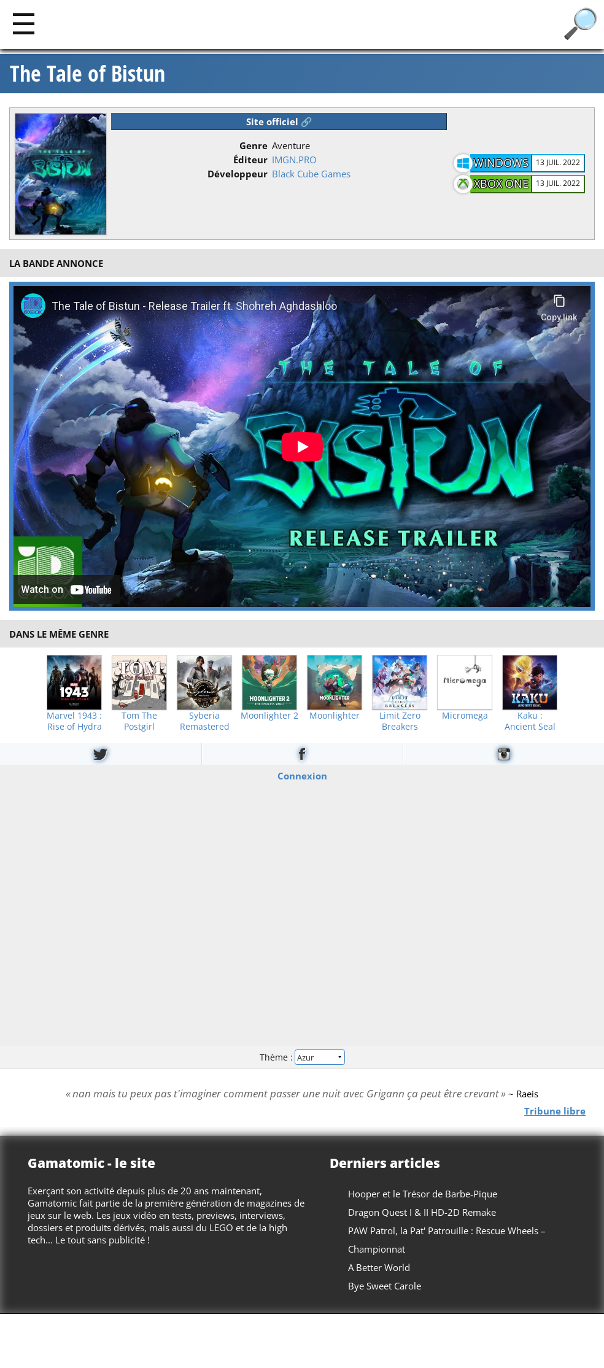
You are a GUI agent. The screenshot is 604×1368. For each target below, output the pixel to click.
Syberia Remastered (205, 721)
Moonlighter (334, 715)
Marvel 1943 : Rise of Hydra (74, 721)
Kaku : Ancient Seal (530, 721)
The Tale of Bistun (87, 74)
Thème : (302, 1057)
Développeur (237, 174)
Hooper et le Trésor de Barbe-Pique (422, 1194)
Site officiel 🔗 (279, 121)
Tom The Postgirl (139, 721)
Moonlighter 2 (269, 715)
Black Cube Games (311, 174)
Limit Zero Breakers (399, 721)
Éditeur (250, 159)
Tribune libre (555, 1111)
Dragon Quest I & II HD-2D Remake (422, 1212)
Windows (500, 162)
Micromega (465, 715)
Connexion (302, 776)
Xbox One (501, 183)
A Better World (379, 1267)
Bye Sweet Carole (384, 1286)
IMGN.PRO (294, 159)
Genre (253, 145)
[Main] (23, 23)
